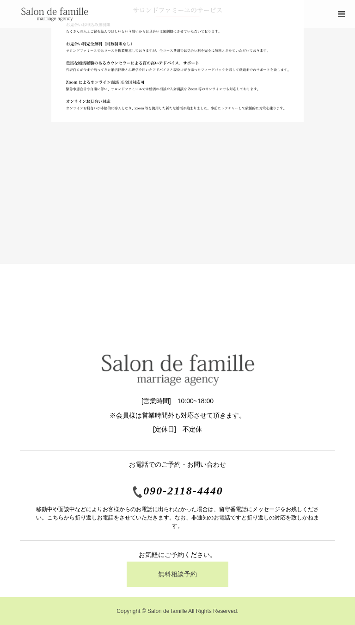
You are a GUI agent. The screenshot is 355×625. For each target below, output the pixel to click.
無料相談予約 (177, 574)
